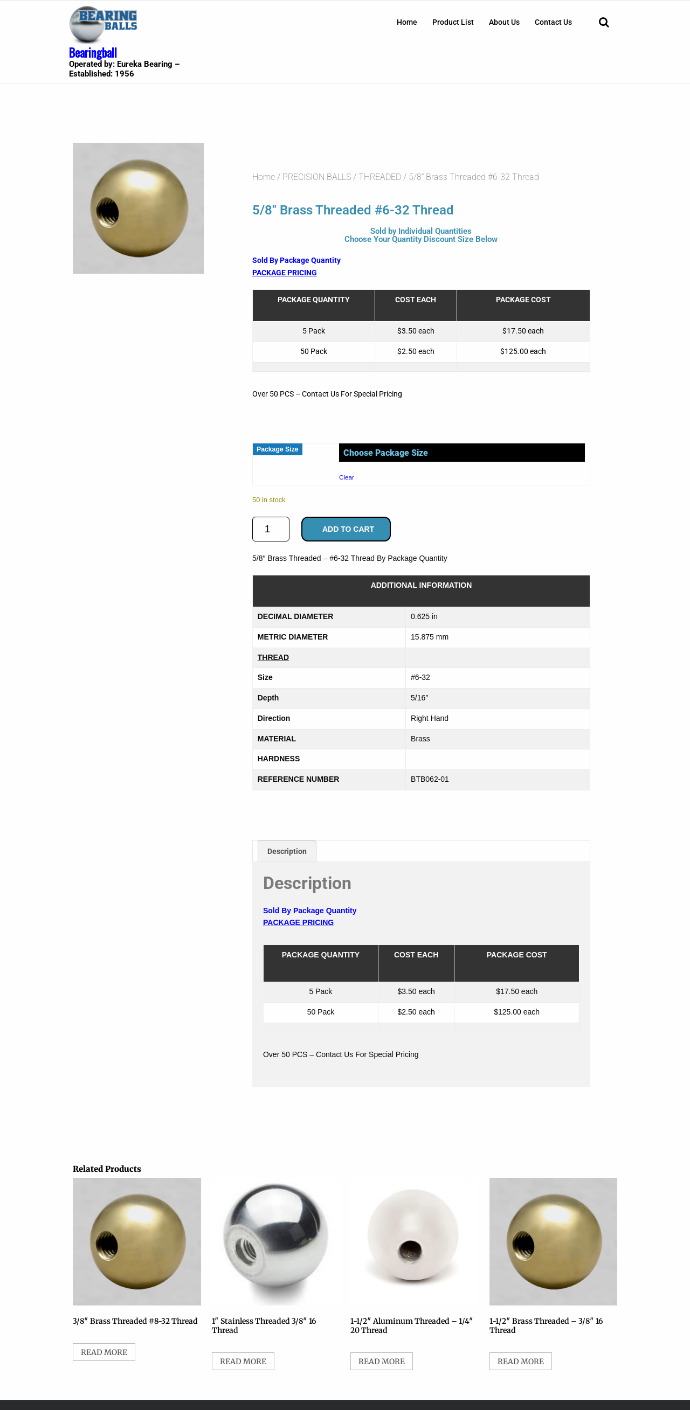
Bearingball (93, 52)
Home (407, 22)
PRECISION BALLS (316, 177)
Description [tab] (287, 851)
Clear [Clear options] (346, 477)
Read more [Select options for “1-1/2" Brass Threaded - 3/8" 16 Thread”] (521, 1361)
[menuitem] (407, 22)
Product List (453, 22)
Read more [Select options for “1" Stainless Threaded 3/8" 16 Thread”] (243, 1361)
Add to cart (348, 529)
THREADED (379, 177)
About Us (504, 22)
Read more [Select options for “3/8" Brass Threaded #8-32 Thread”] (104, 1352)
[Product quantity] (270, 529)
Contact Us (553, 22)
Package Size (278, 449)
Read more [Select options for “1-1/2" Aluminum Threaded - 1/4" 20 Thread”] (381, 1361)
